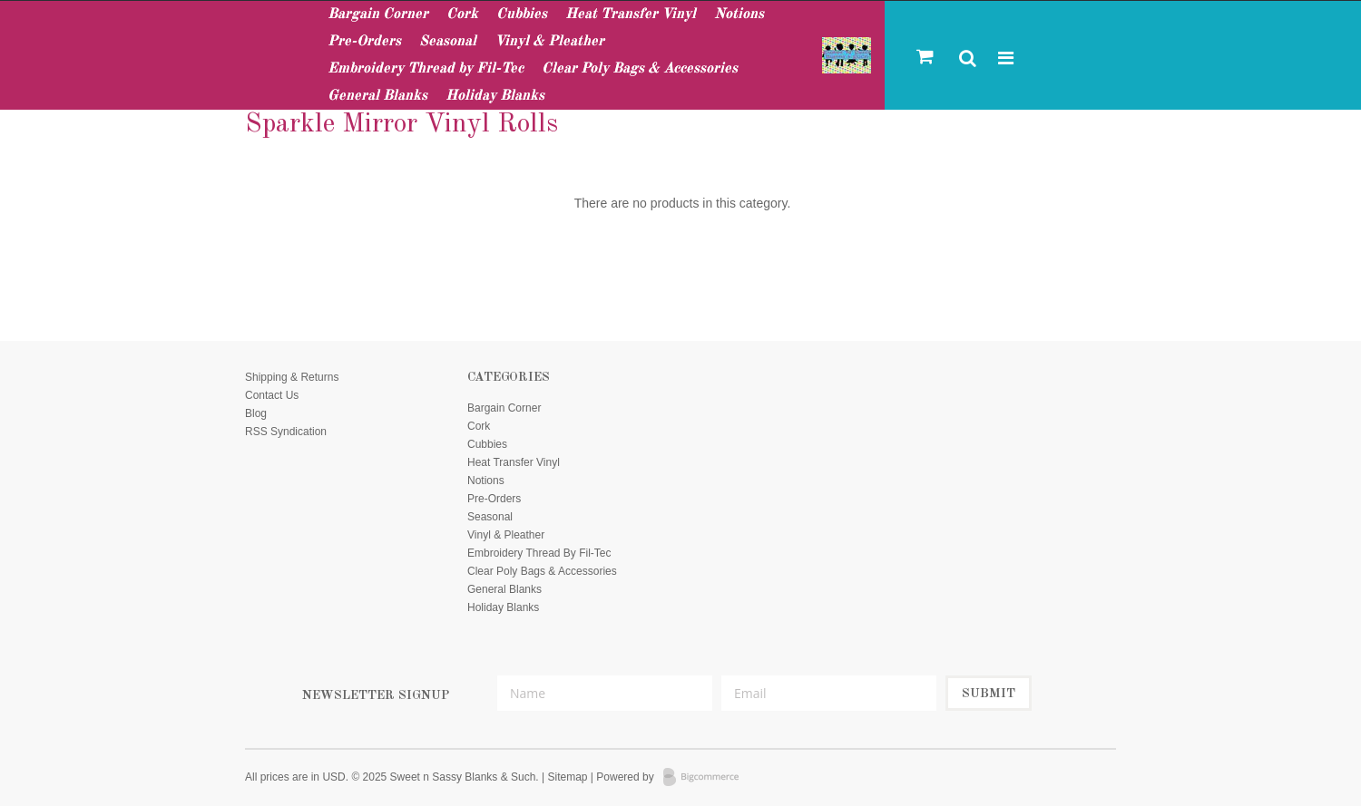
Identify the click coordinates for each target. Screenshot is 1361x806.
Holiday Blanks (495, 96)
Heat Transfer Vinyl (630, 14)
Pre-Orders (364, 41)
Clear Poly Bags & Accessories (640, 69)
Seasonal (447, 41)
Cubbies (521, 14)
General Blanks (377, 96)
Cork (462, 14)
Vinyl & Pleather (549, 41)
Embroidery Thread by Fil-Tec (426, 69)
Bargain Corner (378, 14)
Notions (739, 14)
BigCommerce (706, 778)
